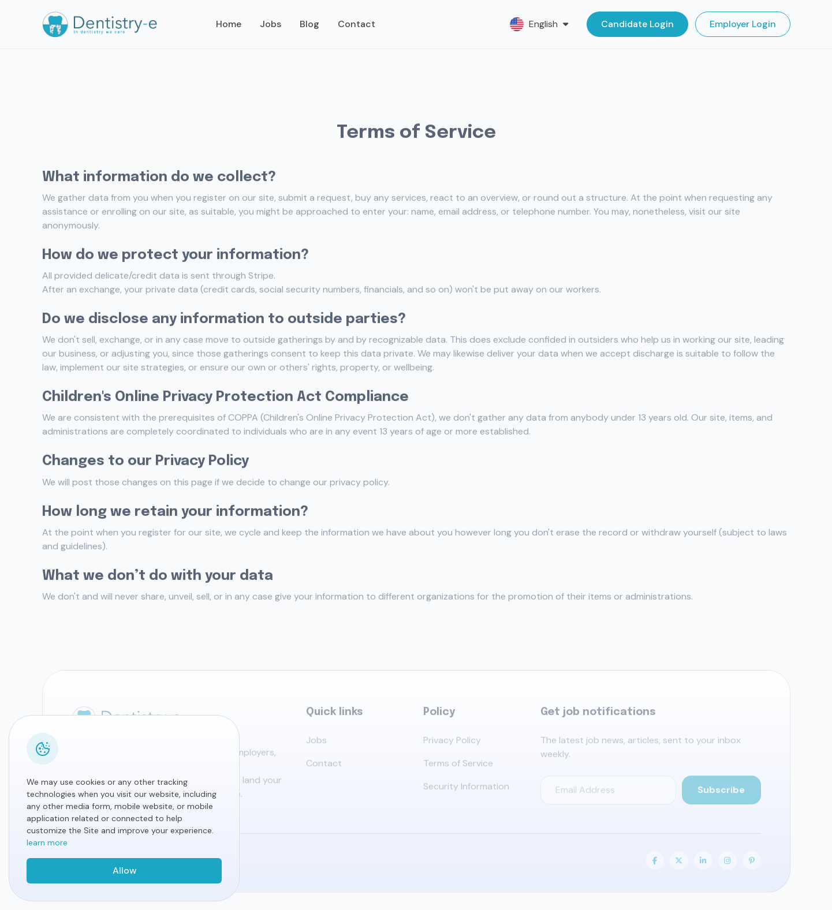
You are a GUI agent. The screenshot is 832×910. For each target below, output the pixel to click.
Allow (124, 870)
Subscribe (721, 793)
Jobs (270, 24)
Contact (356, 24)
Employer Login (743, 24)
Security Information (466, 789)
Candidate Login (637, 24)
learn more (47, 842)
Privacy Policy (452, 743)
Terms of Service (458, 766)
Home (228, 24)
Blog (309, 24)
